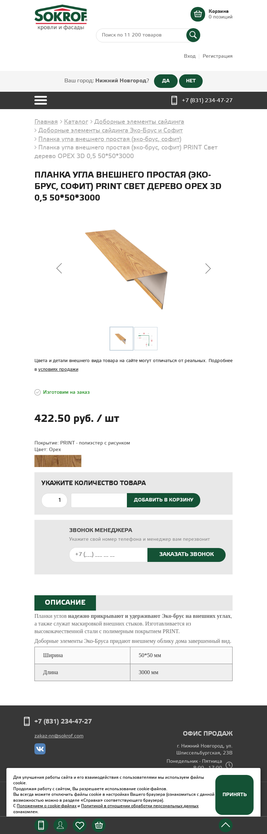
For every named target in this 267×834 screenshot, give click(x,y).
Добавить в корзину (163, 500)
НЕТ (191, 81)
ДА (166, 81)
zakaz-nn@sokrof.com (58, 736)
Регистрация (218, 56)
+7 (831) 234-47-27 (207, 100)
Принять (234, 795)
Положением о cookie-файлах (46, 806)
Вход (190, 56)
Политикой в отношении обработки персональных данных (140, 806)
